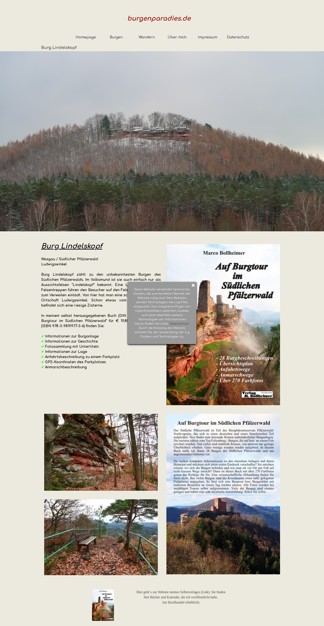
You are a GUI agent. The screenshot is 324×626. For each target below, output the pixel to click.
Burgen (116, 37)
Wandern (147, 37)
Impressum (207, 37)
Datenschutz (238, 37)
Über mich (177, 37)
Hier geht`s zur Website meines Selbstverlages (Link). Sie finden (180, 592)
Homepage (86, 37)
